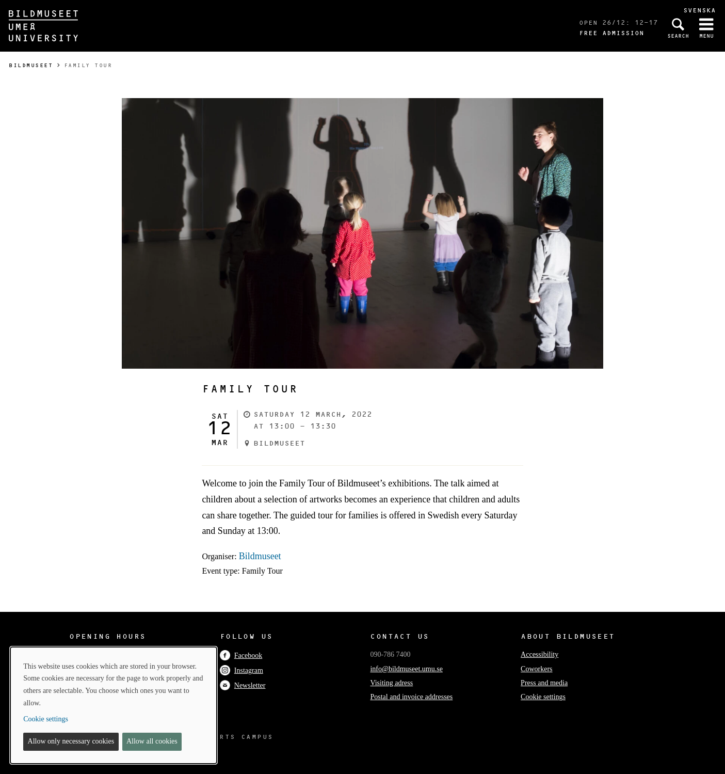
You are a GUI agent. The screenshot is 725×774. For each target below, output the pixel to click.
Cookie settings (543, 697)
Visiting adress (391, 683)
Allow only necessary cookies (71, 741)
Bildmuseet (31, 65)
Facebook (241, 655)
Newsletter (243, 685)
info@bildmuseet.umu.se (406, 669)
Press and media (544, 683)
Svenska (699, 10)
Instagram (241, 670)
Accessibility (539, 654)
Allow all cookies (152, 741)
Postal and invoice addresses (411, 697)
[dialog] (113, 705)
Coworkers (536, 669)
